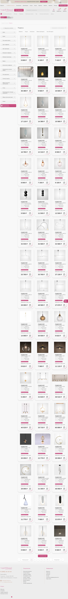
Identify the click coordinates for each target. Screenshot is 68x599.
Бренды (24, 581)
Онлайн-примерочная (27, 583)
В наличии (31, 31)
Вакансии (48, 571)
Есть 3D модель (49, 31)
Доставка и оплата (27, 578)
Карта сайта (48, 578)
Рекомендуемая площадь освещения (9, 92)
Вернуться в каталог (8, 28)
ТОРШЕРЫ (21, 13)
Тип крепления (9, 74)
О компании (18, 5)
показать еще (43, 556)
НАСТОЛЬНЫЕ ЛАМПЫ (29, 13)
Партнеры (48, 572)
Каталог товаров (26, 577)
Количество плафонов (9, 65)
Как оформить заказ (27, 575)
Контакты (48, 574)
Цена (9, 32)
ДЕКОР (52, 13)
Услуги (31, 5)
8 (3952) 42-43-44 (10, 5)
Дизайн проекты (26, 580)
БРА (36, 13)
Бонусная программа (27, 571)
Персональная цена (24, 55)
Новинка (20, 31)
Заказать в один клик (26, 57)
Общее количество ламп (9, 97)
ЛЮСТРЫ (15, 13)
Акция (35, 5)
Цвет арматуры (9, 48)
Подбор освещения (9, 17)
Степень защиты (9, 78)
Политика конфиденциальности (52, 577)
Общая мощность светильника (9, 83)
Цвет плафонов (9, 44)
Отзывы (47, 575)
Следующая (57, 559)
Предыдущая (25, 559)
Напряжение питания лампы (9, 70)
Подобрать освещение (32, 10)
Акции (26, 31)
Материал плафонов (9, 52)
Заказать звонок (63, 5)
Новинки (50, 5)
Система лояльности (7, 13)
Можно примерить (40, 31)
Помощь (55, 5)
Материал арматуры (9, 56)
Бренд (9, 61)
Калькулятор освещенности (5, 105)
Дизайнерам (25, 5)
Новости (45, 5)
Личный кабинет (26, 572)
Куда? (9, 36)
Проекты (40, 5)
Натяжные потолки (2, 17)
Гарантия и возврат (27, 574)
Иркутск (2, 5)
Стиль (9, 87)
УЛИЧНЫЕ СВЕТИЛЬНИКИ (44, 13)
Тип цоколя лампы (9, 40)
